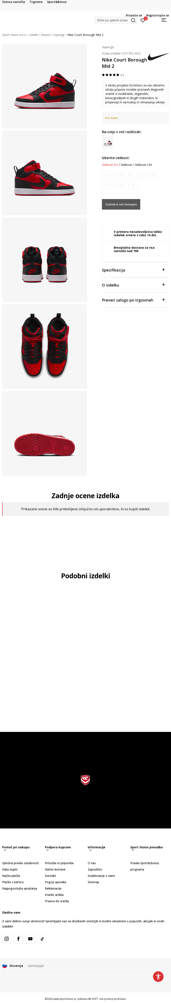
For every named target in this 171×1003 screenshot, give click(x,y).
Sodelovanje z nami (101, 876)
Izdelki (33, 35)
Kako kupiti (9, 869)
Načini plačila (11, 876)
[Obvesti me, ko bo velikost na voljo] (107, 175)
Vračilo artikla (54, 895)
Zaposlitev (95, 869)
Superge (59, 35)
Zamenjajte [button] (36, 965)
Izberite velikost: (116, 158)
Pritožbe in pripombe (59, 863)
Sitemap (93, 882)
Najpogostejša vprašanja (19, 888)
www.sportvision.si (64, 999)
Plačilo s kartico (13, 882)
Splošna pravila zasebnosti (20, 863)
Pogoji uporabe (55, 882)
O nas (92, 863)
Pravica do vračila (57, 901)
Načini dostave (55, 869)
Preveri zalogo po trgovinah (133, 300)
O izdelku (133, 285)
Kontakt (50, 876)
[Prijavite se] (143, 20)
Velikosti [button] (126, 164)
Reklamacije (53, 888)
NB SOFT (93, 999)
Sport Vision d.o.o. (14, 35)
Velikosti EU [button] (110, 164)
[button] (116, 20)
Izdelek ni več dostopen (121, 204)
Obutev (46, 35)
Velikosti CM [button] (143, 164)
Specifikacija (133, 270)
